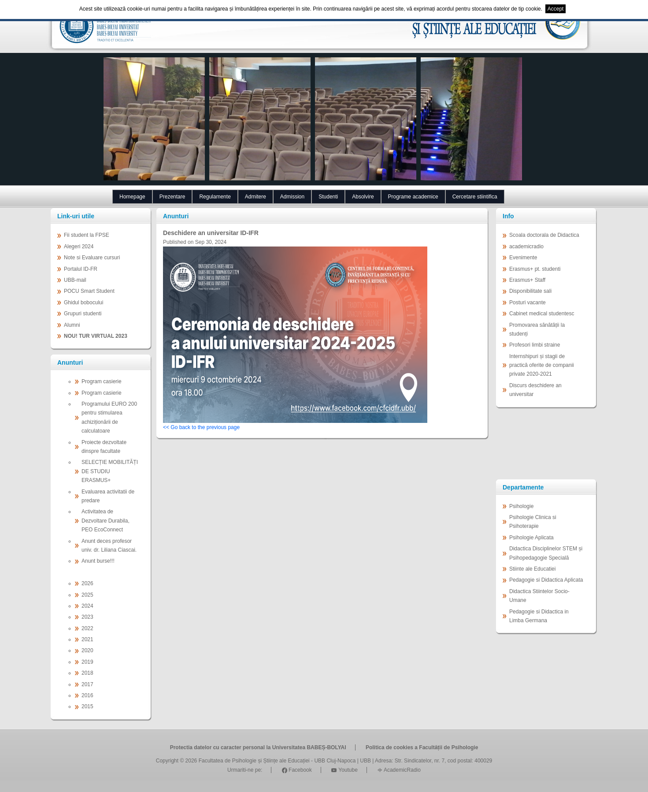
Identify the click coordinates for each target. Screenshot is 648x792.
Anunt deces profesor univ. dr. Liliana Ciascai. (109, 545)
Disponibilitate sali (530, 291)
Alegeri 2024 (78, 246)
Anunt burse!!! (98, 561)
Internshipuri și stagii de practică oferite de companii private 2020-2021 (541, 365)
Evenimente (523, 257)
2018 (87, 673)
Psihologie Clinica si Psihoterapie (532, 521)
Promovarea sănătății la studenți (537, 329)
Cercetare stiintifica (474, 197)
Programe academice (413, 197)
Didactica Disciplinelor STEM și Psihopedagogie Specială (545, 552)
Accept (556, 9)
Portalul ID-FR (80, 269)
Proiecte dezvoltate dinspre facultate (103, 446)
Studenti (328, 197)
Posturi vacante (527, 302)
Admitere (255, 197)
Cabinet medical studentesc (541, 313)
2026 (87, 583)
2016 (87, 695)
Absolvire (363, 197)
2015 (87, 706)
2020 (87, 650)
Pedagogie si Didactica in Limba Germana (539, 616)
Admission (292, 197)
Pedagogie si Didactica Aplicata (546, 580)
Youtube (344, 770)
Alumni (72, 325)
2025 (87, 595)
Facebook (297, 770)
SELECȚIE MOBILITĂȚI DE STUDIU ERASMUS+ (109, 471)
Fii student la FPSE (86, 235)
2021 (87, 639)
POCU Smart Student (89, 291)
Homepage (132, 197)
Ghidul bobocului (83, 302)
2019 (87, 662)
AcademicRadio (399, 770)
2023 (87, 617)
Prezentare (172, 197)
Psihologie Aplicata (531, 537)
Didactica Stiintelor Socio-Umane (539, 595)
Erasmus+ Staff (527, 280)
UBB (365, 761)
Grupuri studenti (82, 313)
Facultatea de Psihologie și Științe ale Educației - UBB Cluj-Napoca (277, 761)
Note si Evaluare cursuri (92, 257)
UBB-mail (75, 280)
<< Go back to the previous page (201, 427)
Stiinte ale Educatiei (532, 569)
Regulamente (214, 197)
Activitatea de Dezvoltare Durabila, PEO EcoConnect (105, 520)
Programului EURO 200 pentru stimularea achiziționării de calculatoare (109, 417)
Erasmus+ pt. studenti (534, 269)
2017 (87, 684)
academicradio (526, 246)
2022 (87, 628)
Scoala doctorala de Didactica (544, 235)
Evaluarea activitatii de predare (107, 496)
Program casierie (101, 381)
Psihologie (521, 506)
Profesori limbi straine (534, 345)
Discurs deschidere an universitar (535, 389)
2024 (87, 606)
